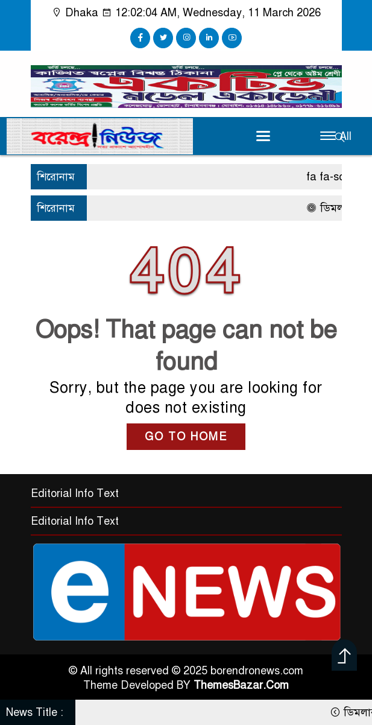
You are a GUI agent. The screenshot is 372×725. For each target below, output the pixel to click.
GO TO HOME (186, 436)
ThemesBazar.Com (241, 685)
